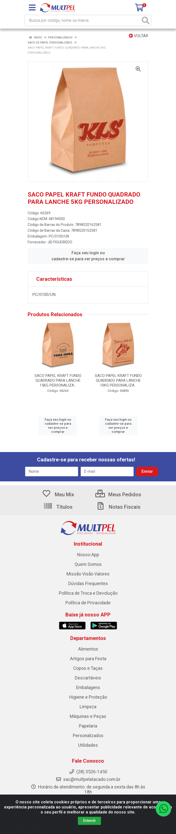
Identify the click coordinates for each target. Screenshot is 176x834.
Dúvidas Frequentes (88, 583)
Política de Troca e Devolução (88, 593)
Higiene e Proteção (88, 697)
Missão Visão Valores (88, 573)
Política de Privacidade (88, 602)
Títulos (58, 507)
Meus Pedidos (118, 494)
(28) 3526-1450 (88, 771)
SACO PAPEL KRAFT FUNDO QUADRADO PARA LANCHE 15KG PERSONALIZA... (57, 380)
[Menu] (32, 7)
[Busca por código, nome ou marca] (82, 20)
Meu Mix (58, 494)
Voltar (138, 35)
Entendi (89, 821)
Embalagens (88, 687)
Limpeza (88, 706)
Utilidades (88, 745)
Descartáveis (88, 677)
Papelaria (88, 726)
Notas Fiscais (118, 507)
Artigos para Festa (88, 658)
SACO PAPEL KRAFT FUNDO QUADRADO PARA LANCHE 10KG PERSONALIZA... (118, 380)
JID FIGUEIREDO (59, 242)
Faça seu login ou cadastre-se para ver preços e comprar (88, 255)
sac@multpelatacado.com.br (88, 779)
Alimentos (88, 649)
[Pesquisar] (145, 20)
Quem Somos (88, 564)
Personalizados (88, 735)
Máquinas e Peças (88, 716)
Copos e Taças (88, 668)
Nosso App (88, 554)
